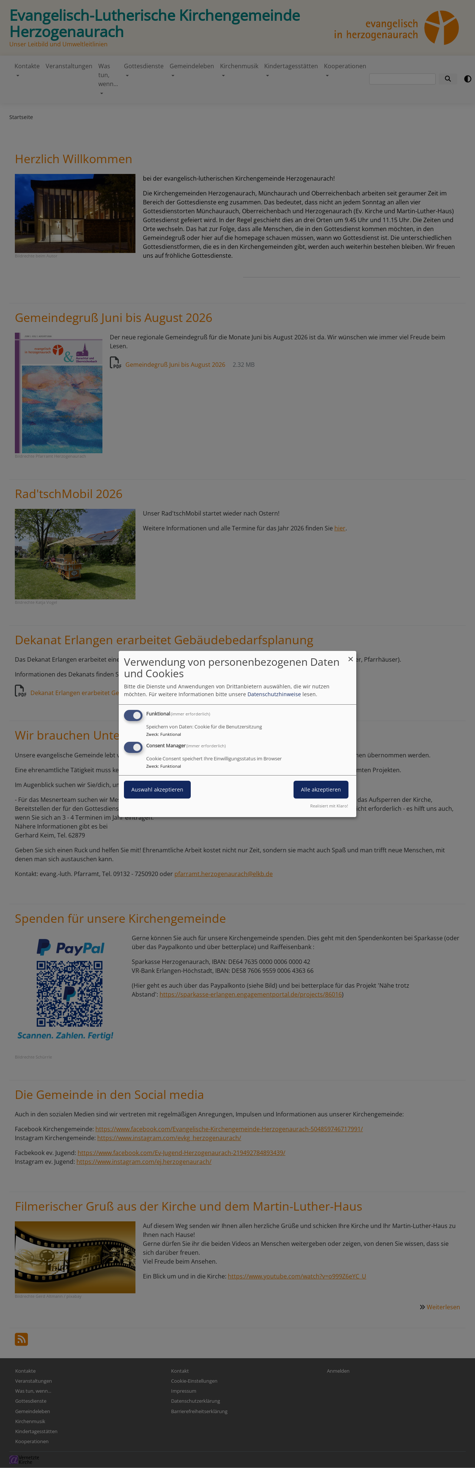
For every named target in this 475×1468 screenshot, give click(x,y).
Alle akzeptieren (321, 789)
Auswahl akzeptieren (157, 789)
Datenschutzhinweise (274, 694)
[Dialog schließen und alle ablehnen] (350, 655)
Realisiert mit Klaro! (329, 806)
